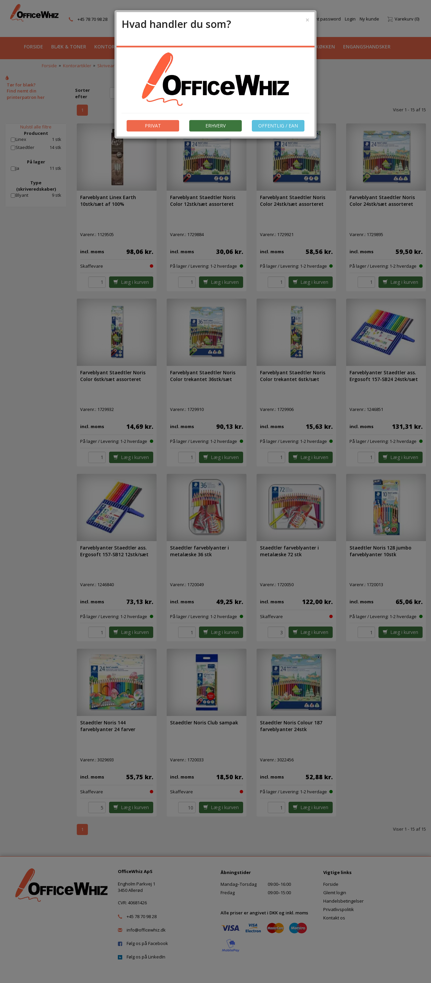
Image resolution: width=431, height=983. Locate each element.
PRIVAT (153, 125)
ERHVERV (215, 125)
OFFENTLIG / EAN (278, 125)
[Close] (307, 20)
